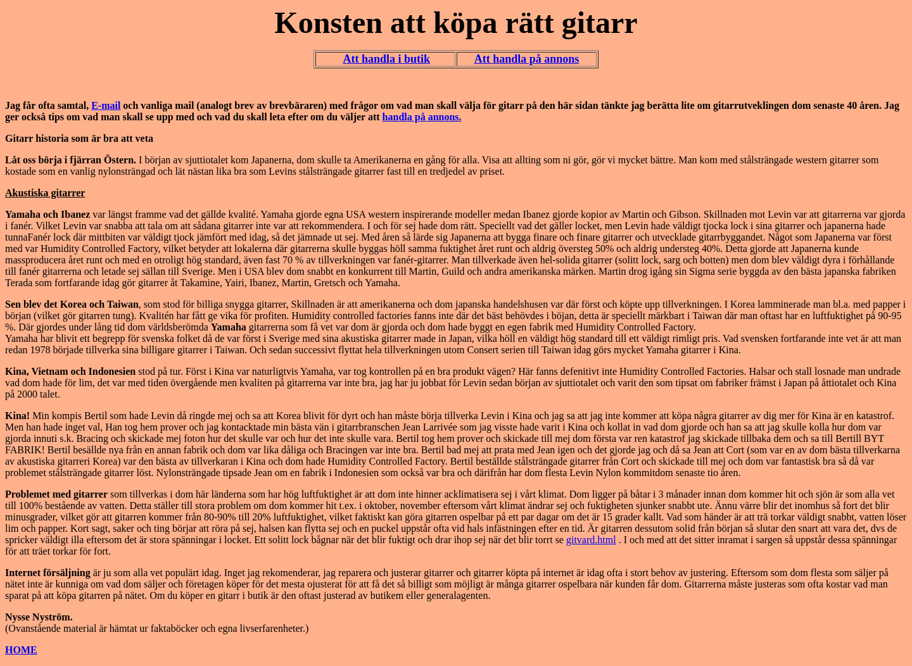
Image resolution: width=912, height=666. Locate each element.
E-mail (105, 105)
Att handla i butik (386, 59)
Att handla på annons (527, 59)
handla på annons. (422, 116)
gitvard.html (591, 539)
